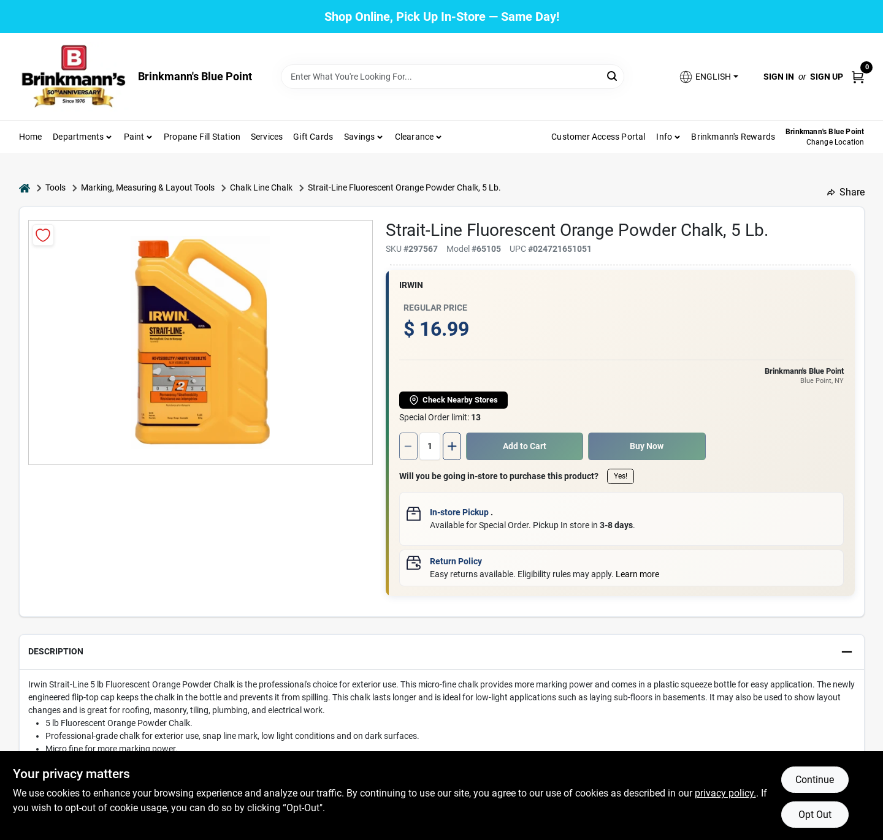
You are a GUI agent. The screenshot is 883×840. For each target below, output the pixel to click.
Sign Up (826, 76)
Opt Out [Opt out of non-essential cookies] (814, 814)
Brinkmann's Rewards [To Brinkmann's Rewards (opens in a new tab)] (733, 137)
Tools (55, 187)
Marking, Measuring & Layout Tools (148, 187)
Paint (134, 137)
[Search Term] (452, 76)
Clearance (414, 137)
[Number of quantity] (429, 446)
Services (267, 137)
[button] (708, 77)
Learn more (637, 574)
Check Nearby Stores (453, 400)
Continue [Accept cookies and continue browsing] (814, 779)
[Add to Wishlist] (43, 235)
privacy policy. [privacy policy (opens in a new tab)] (725, 793)
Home (30, 137)
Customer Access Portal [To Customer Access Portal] (598, 137)
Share (846, 192)
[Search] (613, 76)
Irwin (411, 285)
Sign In (778, 76)
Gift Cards (313, 137)
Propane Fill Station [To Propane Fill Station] (202, 137)
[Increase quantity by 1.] (452, 446)
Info (664, 137)
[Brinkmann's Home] (74, 77)
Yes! (620, 476)
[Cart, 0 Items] (858, 76)
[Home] (24, 187)
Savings (359, 137)
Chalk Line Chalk (261, 187)
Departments (78, 137)
